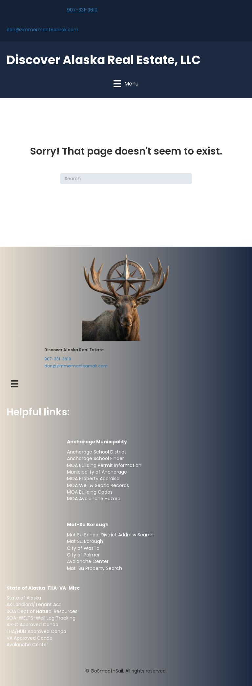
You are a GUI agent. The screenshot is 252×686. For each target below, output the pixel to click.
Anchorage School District (96, 452)
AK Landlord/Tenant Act (34, 604)
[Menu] (126, 83)
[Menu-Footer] (15, 384)
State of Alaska (24, 598)
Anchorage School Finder (95, 458)
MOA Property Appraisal (93, 478)
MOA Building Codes (90, 492)
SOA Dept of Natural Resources (42, 611)
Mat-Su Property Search (94, 568)
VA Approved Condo (29, 638)
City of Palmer (83, 554)
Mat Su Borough (85, 541)
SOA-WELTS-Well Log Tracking (41, 618)
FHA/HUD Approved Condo (36, 631)
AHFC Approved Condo (32, 624)
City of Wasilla (83, 548)
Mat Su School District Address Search (110, 534)
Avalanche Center (88, 561)
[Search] (126, 178)
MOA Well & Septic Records (98, 485)
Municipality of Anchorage (97, 472)
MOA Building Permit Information (104, 465)
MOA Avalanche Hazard (93, 498)
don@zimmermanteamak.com (42, 29)
